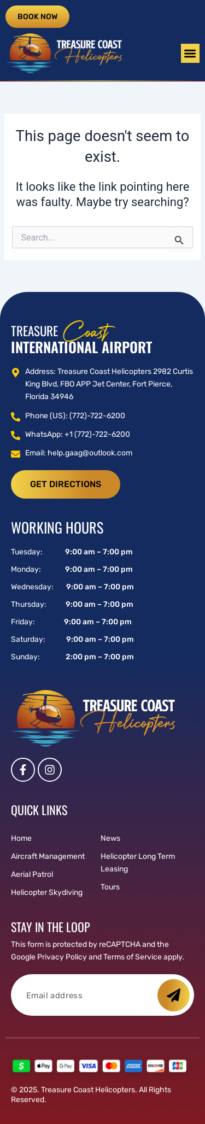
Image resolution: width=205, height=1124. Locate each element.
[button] (190, 53)
